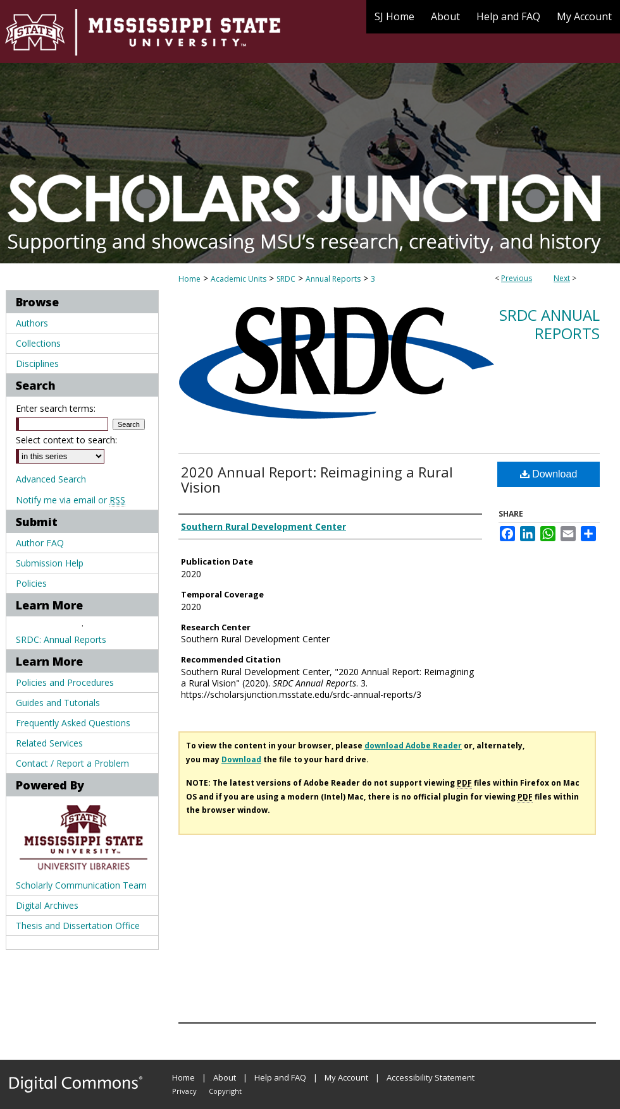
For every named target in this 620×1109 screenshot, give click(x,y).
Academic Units (238, 278)
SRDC (285, 278)
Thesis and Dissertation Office (78, 926)
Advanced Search (51, 479)
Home (189, 278)
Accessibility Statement (430, 1077)
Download (549, 474)
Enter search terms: (56, 408)
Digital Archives (47, 905)
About (224, 1077)
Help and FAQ (280, 1077)
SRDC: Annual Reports (61, 639)
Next (562, 278)
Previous (516, 278)
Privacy (184, 1091)
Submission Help (50, 563)
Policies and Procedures (65, 682)
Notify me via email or (70, 500)
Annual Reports (333, 278)
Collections (38, 343)
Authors (32, 323)
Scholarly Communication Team (81, 885)
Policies (31, 583)
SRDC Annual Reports (549, 324)
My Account (346, 1077)
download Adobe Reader (413, 745)
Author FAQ (40, 543)
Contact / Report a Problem (72, 763)
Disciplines (37, 363)
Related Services (49, 743)
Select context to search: (66, 440)
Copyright (225, 1091)
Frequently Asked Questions (73, 723)
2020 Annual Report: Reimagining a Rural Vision (317, 479)
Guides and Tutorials (58, 703)
